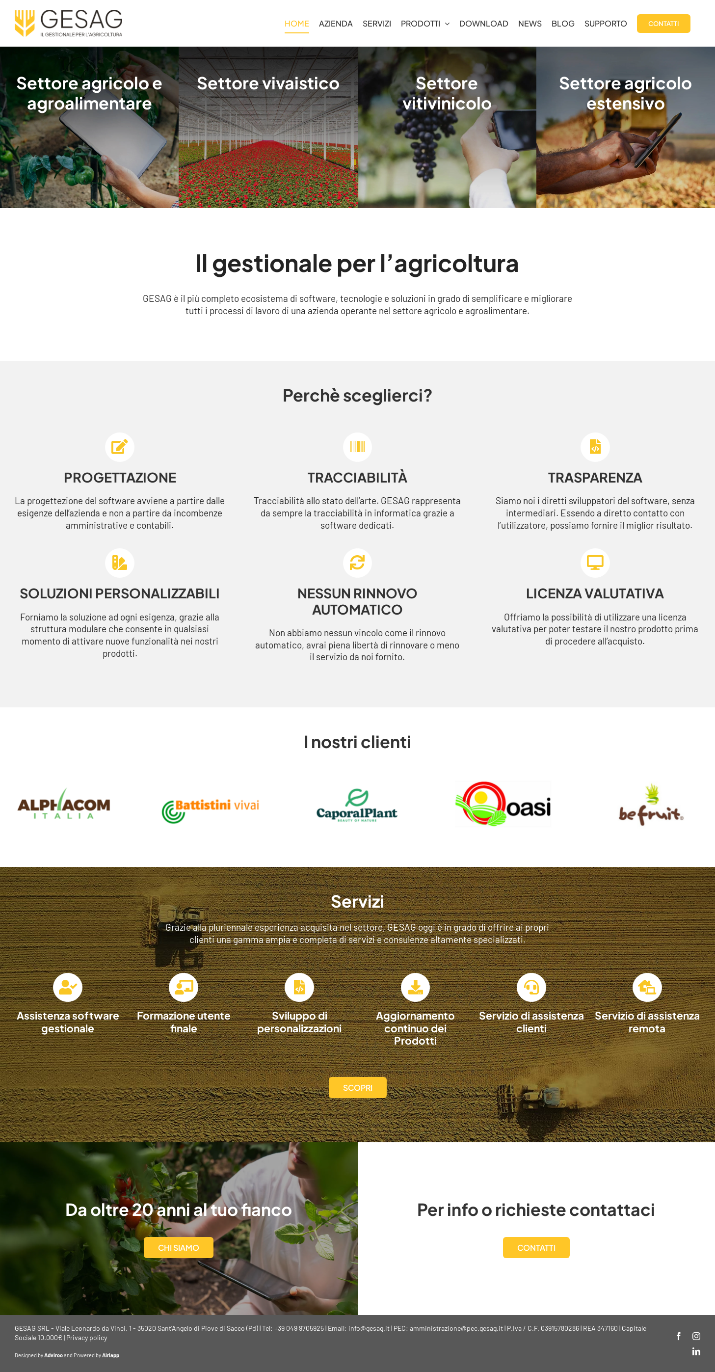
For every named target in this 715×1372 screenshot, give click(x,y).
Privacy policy (86, 1337)
